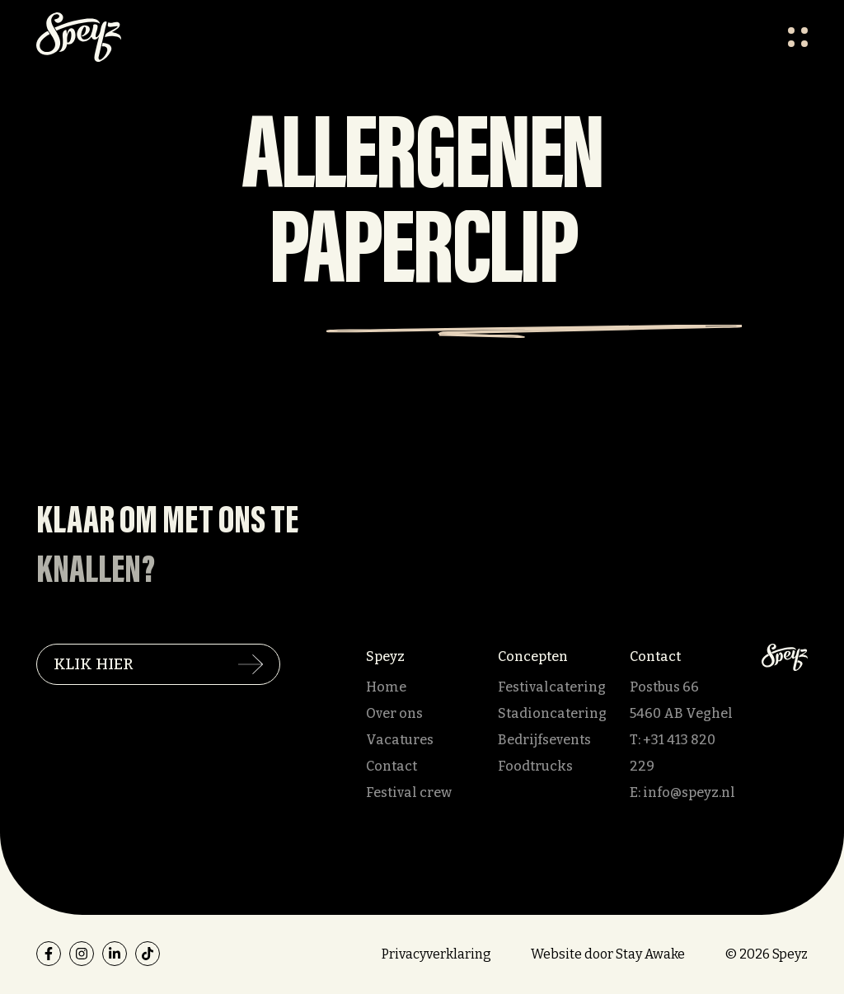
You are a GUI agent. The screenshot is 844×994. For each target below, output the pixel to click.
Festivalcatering (552, 687)
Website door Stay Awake (608, 954)
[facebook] (48, 953)
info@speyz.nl (689, 792)
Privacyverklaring (436, 954)
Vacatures (400, 740)
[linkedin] (114, 953)
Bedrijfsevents (544, 740)
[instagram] (81, 953)
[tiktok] (147, 953)
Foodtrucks (535, 766)
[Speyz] (785, 656)
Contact (391, 766)
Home (386, 687)
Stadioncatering (552, 713)
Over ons (394, 713)
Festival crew (409, 792)
